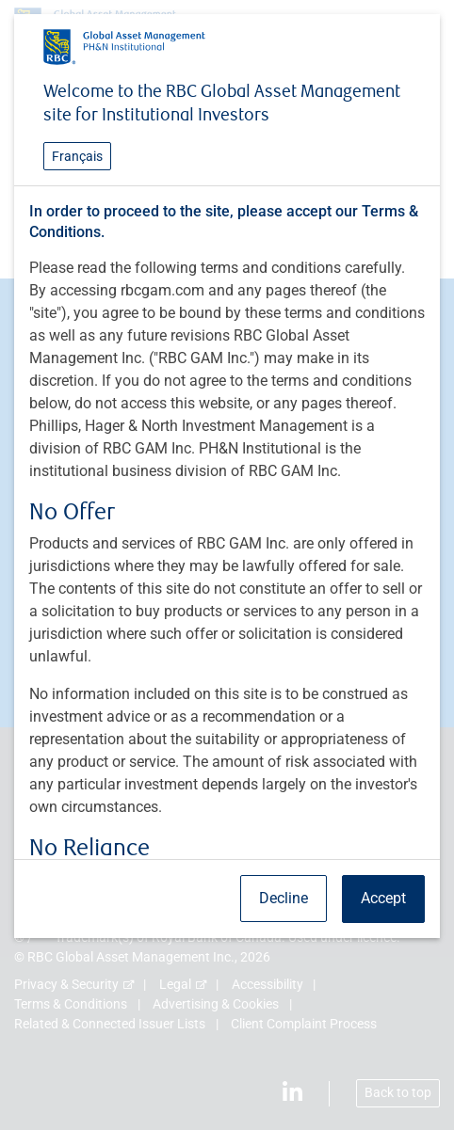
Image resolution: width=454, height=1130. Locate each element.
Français (77, 156)
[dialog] (227, 565)
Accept (383, 898)
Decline (283, 898)
